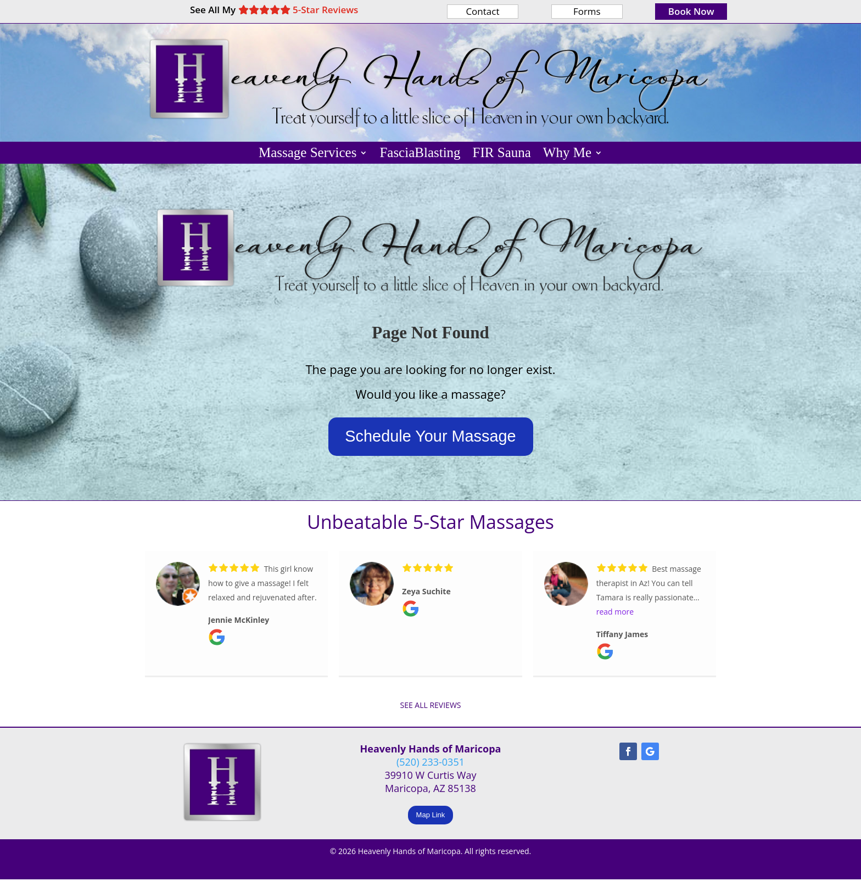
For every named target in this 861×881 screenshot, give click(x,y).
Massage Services (307, 154)
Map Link (430, 816)
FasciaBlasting (419, 154)
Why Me (567, 154)
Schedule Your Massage (430, 437)
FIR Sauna (502, 154)
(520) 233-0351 (430, 763)
